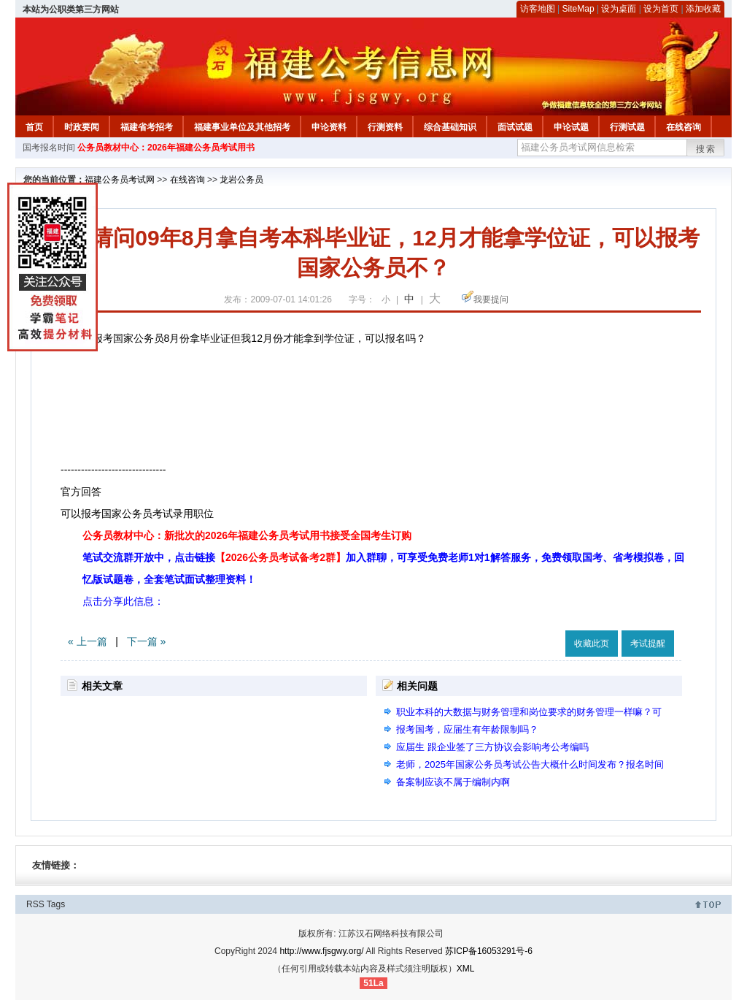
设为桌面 (618, 9)
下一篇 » (146, 641)
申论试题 (571, 127)
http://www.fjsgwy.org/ (321, 951)
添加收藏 (703, 9)
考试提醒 (647, 643)
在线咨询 (683, 127)
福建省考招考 (146, 127)
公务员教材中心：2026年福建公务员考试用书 (166, 147)
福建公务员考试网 (120, 180)
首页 (34, 127)
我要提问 (490, 299)
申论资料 (329, 127)
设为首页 (660, 9)
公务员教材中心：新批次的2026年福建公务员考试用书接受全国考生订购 (246, 535)
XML (466, 968)
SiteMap (578, 9)
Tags (56, 904)
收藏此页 (591, 643)
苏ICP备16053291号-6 (489, 951)
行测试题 (627, 127)
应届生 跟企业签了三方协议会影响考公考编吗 (492, 746)
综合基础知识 (450, 127)
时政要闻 (81, 127)
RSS (35, 904)
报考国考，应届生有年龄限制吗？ (467, 729)
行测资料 (385, 127)
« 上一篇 (87, 641)
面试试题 (515, 127)
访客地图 (537, 9)
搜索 (706, 149)
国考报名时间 (49, 147)
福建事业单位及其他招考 (242, 127)
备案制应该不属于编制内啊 (453, 781)
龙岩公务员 (241, 180)
